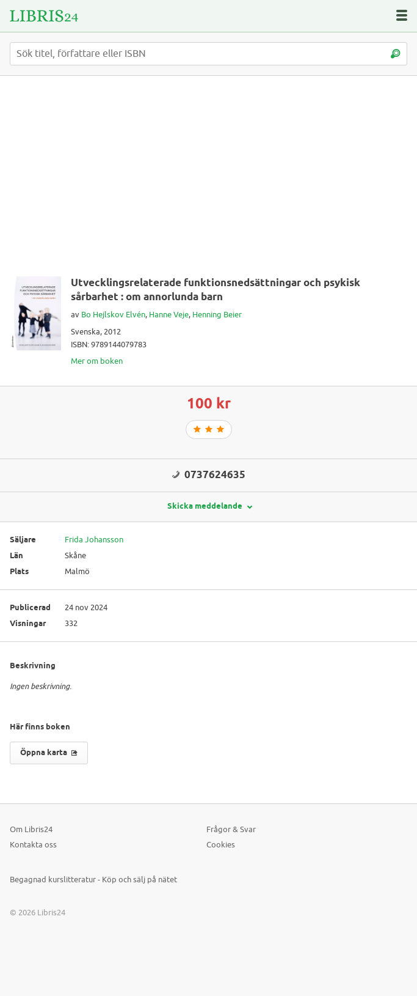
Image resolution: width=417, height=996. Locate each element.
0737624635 (214, 475)
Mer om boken (97, 361)
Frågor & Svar (231, 829)
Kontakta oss (33, 844)
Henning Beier (217, 314)
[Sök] (395, 53)
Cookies (220, 844)
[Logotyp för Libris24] (44, 16)
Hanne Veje (169, 314)
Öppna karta (49, 752)
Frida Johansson (94, 539)
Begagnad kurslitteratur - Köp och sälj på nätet (93, 879)
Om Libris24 (31, 829)
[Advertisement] (208, 181)
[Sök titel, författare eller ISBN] (208, 53)
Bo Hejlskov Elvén (113, 314)
